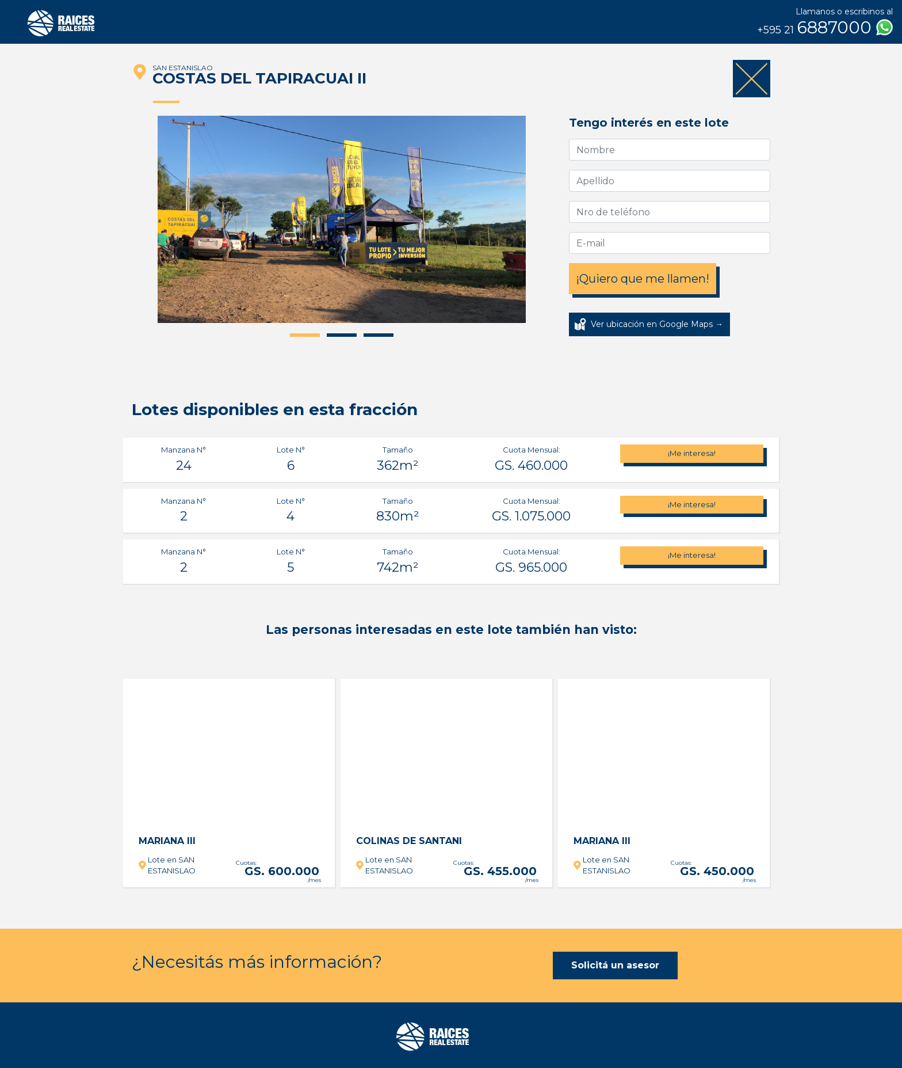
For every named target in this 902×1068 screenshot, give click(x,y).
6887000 (825, 27)
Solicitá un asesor (615, 965)
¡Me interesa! (692, 453)
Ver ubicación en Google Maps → (657, 324)
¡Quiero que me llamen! (642, 279)
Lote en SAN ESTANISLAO (172, 865)
